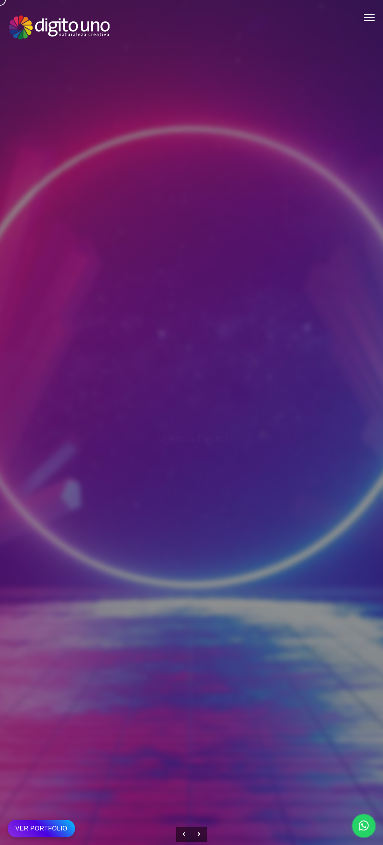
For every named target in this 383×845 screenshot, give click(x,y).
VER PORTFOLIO (41, 828)
